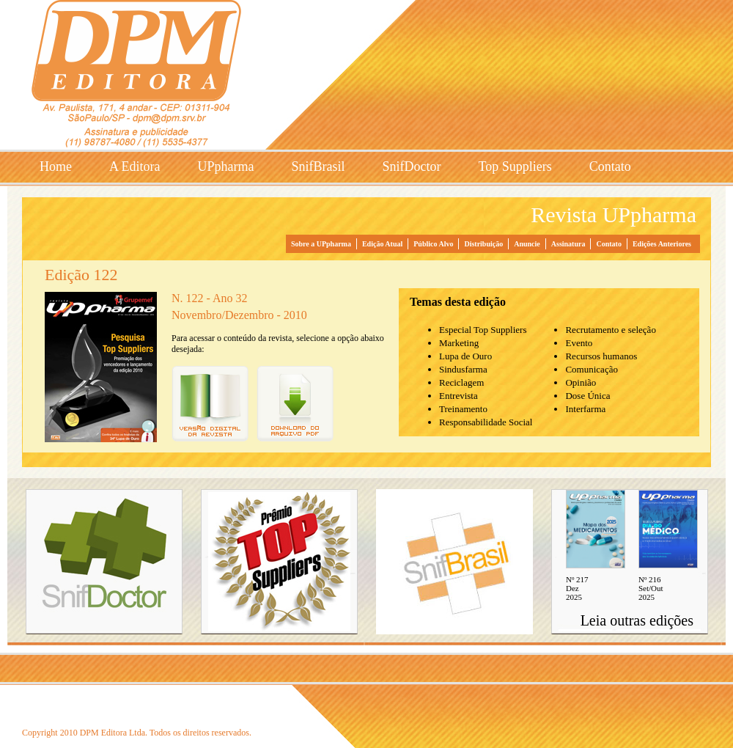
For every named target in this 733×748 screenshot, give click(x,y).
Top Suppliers (515, 166)
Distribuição (483, 244)
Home (56, 166)
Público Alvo (433, 244)
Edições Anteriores (662, 244)
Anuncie (527, 244)
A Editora (135, 166)
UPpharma (226, 166)
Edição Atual (382, 244)
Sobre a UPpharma (321, 244)
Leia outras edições (637, 620)
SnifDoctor (412, 166)
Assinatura (568, 244)
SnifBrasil (318, 166)
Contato (610, 166)
